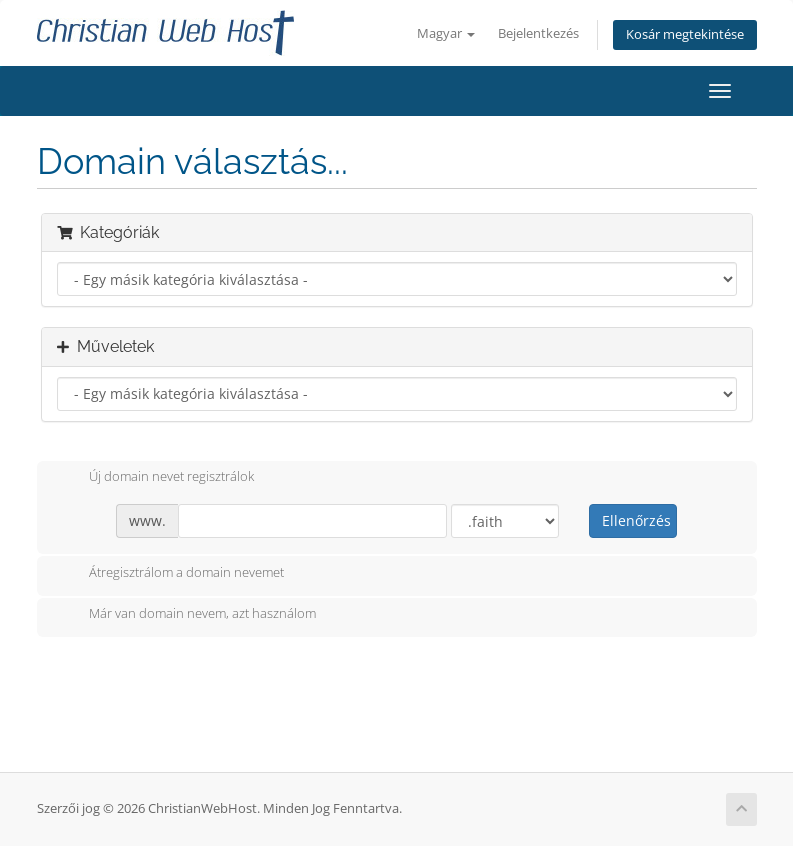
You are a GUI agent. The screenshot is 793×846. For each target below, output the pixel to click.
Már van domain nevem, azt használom (186, 615)
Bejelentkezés (538, 33)
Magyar (446, 33)
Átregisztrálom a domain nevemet (170, 574)
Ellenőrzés (636, 520)
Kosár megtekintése (685, 34)
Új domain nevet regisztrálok (155, 478)
